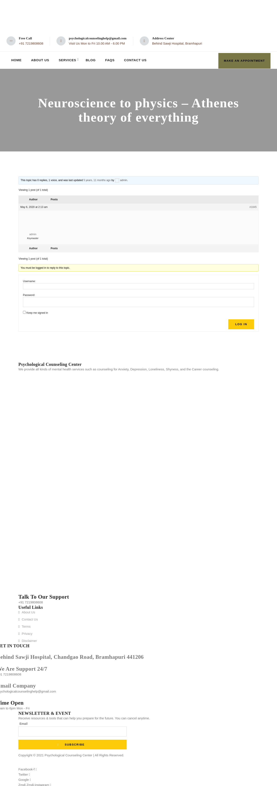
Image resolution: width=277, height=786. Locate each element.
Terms (26, 625)
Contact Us (137, 59)
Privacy (27, 632)
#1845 (253, 205)
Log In (241, 323)
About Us (40, 59)
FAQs (111, 59)
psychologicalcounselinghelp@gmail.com (98, 38)
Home (16, 59)
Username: (29, 279)
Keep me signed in (37, 311)
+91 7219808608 (31, 43)
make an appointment (244, 59)
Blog (92, 59)
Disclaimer (29, 639)
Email (23, 722)
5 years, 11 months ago (97, 178)
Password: (29, 293)
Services (68, 59)
